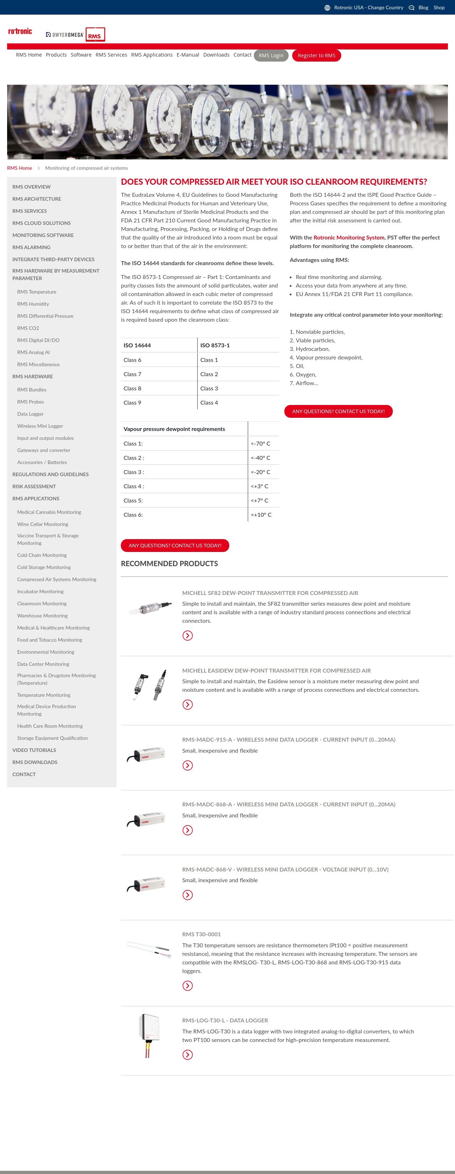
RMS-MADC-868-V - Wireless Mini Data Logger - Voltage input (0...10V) (285, 869)
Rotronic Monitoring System (349, 237)
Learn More (187, 635)
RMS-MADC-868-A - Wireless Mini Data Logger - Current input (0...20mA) (289, 804)
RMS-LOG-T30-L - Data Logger (225, 1020)
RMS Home (20, 168)
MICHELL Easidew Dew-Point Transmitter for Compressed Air (276, 670)
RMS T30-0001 (201, 934)
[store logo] (66, 33)
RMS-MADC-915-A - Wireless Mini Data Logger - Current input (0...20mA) (289, 739)
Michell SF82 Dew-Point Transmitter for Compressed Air (270, 592)
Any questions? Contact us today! (338, 411)
